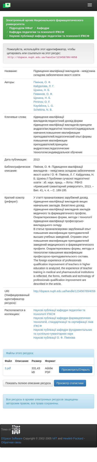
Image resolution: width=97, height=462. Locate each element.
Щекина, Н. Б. (42, 97)
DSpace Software (11, 438)
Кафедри (43, 28)
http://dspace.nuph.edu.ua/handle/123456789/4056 (64, 291)
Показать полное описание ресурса (28, 383)
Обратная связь (11, 442)
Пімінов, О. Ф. (42, 82)
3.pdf (8, 368)
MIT (54, 438)
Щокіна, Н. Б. (41, 90)
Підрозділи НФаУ (21, 28)
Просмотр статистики (70, 383)
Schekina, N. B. (42, 109)
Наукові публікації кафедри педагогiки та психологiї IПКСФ (49, 35)
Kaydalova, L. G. (43, 105)
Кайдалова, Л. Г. (43, 86)
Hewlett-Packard (73, 438)
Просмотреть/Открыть (76, 369)
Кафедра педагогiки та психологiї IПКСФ (36, 32)
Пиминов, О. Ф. (43, 94)
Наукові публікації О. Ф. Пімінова (54, 337)
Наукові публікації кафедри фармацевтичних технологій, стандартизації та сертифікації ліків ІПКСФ (63, 321)
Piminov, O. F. (41, 101)
